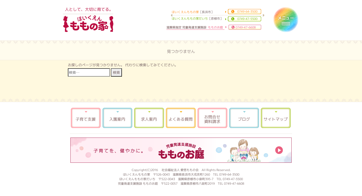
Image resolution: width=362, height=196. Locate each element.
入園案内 (117, 118)
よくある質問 (181, 118)
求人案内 (149, 118)
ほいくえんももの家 (88, 23)
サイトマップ (276, 118)
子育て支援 (86, 118)
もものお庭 (181, 150)
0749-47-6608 (246, 27)
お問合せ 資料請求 (212, 118)
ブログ (244, 118)
